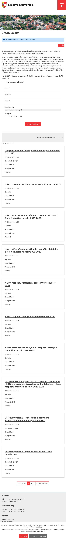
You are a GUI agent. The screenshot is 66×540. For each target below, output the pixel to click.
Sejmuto (8, 101)
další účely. (39, 527)
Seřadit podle (9, 107)
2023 (8, 116)
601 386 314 (20, 499)
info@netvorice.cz (15, 501)
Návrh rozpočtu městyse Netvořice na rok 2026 (30, 316)
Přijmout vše (23, 536)
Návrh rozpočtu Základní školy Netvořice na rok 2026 (33, 184)
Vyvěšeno (8, 94)
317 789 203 (12, 499)
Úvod (3, 29)
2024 (14, 116)
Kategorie (8, 114)
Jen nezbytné (34, 536)
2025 (21, 116)
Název (7, 88)
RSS (61, 45)
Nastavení (43, 536)
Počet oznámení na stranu (46, 137)
